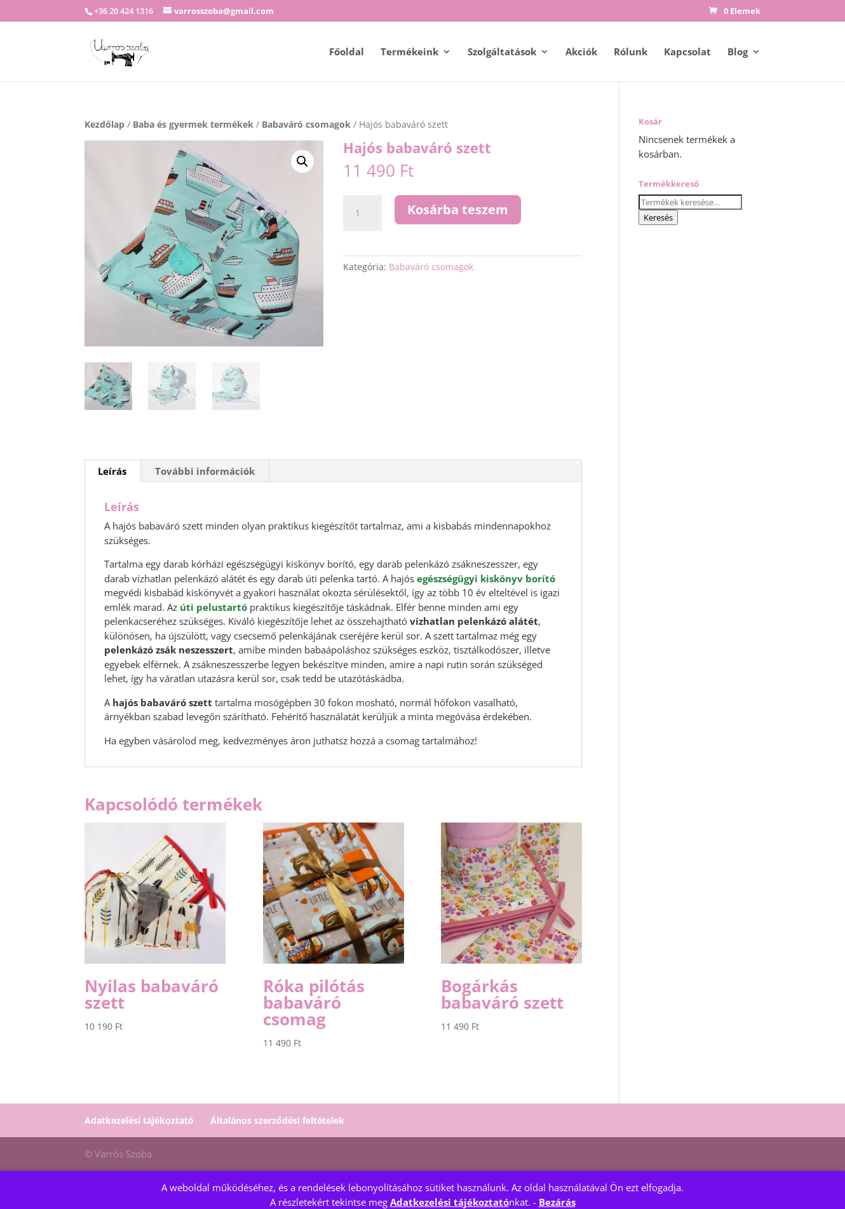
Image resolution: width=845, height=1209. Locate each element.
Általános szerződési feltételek (277, 1120)
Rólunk (630, 52)
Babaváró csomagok (306, 124)
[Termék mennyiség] (362, 213)
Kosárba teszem (457, 209)
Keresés (658, 217)
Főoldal (346, 52)
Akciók (581, 52)
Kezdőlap (104, 124)
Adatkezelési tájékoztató (449, 1202)
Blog (737, 52)
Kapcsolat (687, 52)
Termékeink (409, 52)
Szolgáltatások (502, 52)
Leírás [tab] (112, 471)
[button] (302, 161)
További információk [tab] (205, 471)
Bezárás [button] (557, 1202)
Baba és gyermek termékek (193, 124)
